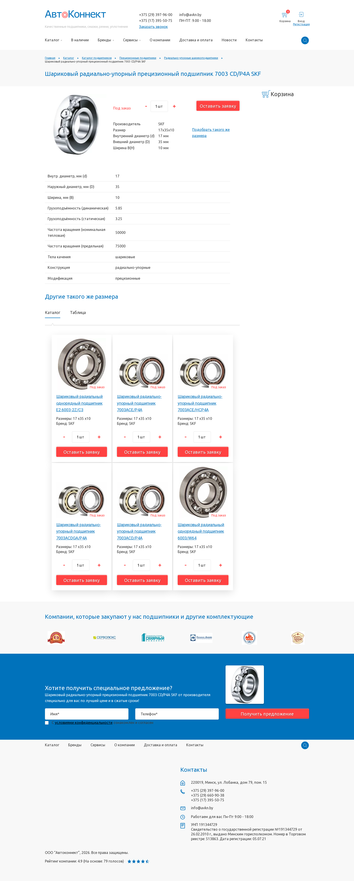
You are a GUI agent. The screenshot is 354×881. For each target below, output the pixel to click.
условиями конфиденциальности (83, 723)
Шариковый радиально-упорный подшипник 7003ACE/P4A (139, 403)
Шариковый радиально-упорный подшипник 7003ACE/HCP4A (200, 403)
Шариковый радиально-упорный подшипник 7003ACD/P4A (139, 531)
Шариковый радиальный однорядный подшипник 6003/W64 (201, 531)
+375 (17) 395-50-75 (155, 21)
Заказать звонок (153, 27)
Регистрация (301, 24)
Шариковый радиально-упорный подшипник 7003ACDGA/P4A (78, 531)
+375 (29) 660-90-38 (207, 795)
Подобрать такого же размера (211, 132)
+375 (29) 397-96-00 (155, 15)
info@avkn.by (190, 15)
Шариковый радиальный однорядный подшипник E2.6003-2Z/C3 (79, 403)
